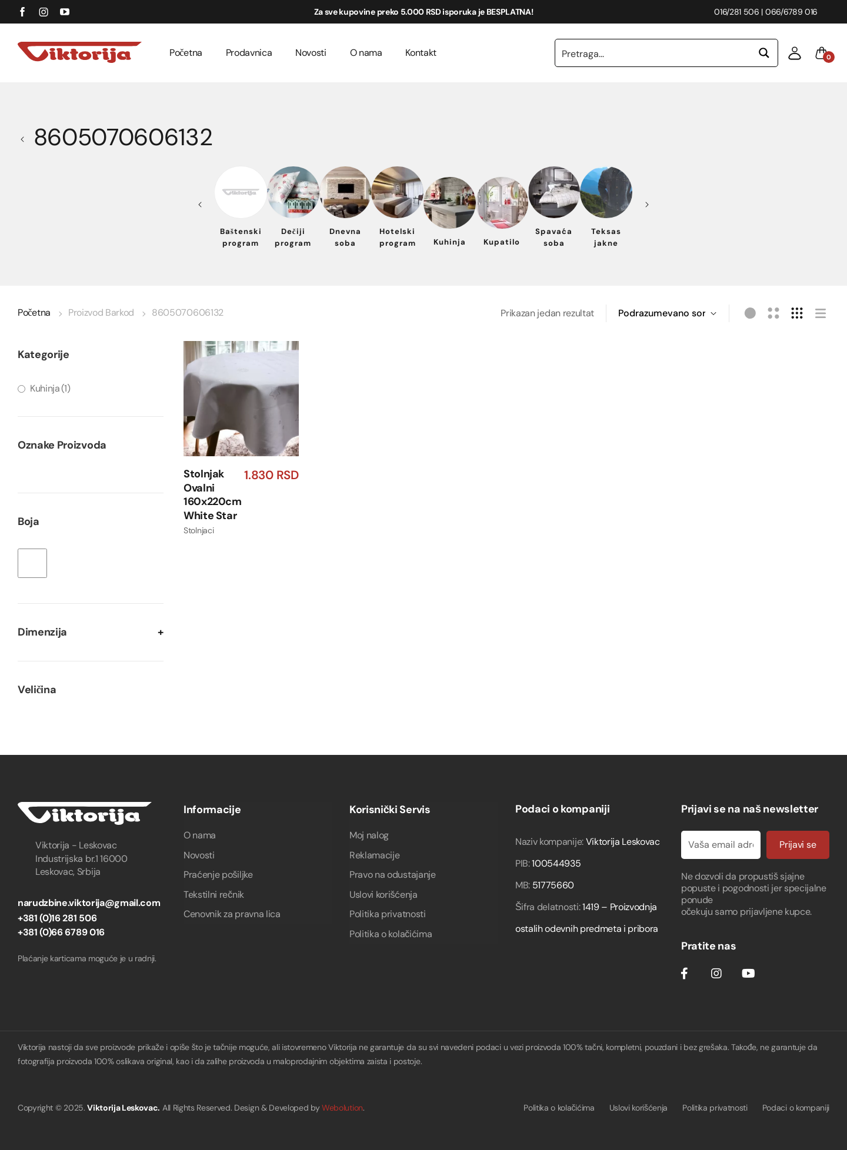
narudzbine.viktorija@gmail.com (89, 903)
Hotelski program (397, 237)
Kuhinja (449, 242)
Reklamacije (374, 855)
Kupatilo (501, 242)
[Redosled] (667, 313)
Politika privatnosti (387, 914)
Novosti (310, 52)
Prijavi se (796, 844)
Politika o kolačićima (390, 934)
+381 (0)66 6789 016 (61, 932)
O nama (366, 52)
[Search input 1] (653, 53)
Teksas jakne (606, 237)
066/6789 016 (791, 11)
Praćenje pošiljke (218, 874)
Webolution (342, 1107)
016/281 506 (736, 11)
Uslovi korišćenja (383, 894)
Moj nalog (369, 835)
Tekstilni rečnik (214, 894)
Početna (185, 52)
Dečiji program (293, 237)
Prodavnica (249, 52)
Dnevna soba (345, 237)
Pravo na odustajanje (392, 874)
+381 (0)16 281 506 (57, 918)
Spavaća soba (553, 237)
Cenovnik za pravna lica (232, 914)
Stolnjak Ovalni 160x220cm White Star (213, 495)
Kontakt (420, 52)
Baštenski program (241, 237)
